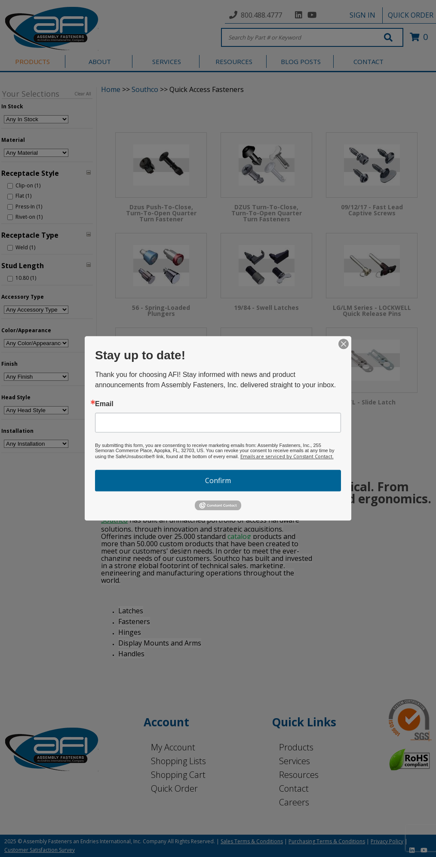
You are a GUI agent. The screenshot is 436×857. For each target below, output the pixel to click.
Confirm (218, 480)
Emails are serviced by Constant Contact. (287, 456)
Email (104, 404)
